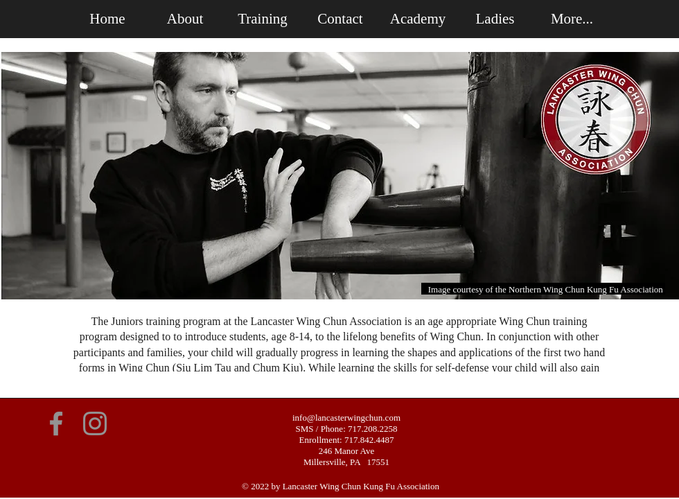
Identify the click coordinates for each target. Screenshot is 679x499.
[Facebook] (56, 423)
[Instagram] (95, 423)
